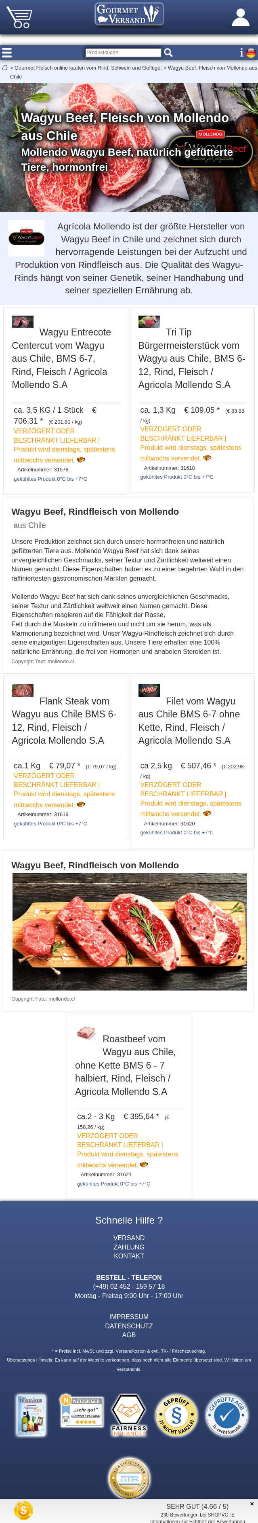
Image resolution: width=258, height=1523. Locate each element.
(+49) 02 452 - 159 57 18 (129, 1286)
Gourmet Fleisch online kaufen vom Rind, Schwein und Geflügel (88, 68)
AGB (129, 1334)
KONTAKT (129, 1256)
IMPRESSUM (129, 1316)
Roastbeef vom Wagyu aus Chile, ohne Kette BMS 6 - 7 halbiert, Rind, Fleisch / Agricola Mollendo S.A (125, 1065)
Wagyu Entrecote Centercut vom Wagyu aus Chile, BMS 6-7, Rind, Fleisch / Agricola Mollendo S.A (61, 358)
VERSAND (129, 1237)
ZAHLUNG (129, 1247)
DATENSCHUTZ (129, 1326)
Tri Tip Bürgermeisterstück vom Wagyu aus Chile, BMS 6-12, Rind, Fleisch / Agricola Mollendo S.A (191, 358)
